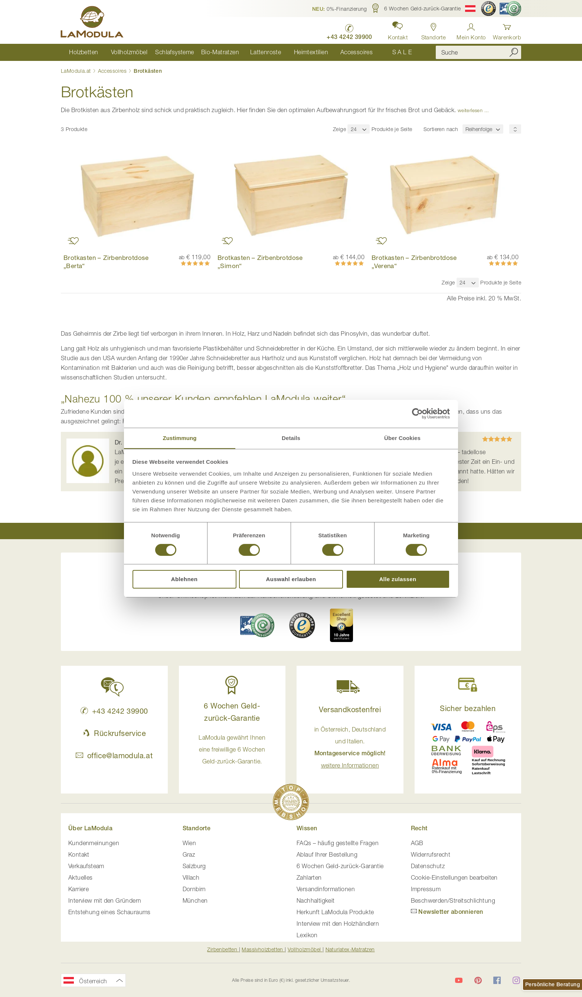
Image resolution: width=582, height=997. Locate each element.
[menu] (243, 52)
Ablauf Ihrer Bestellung (327, 854)
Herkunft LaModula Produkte (335, 912)
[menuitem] (84, 52)
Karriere (78, 889)
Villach (191, 877)
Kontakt (78, 854)
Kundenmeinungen (93, 843)
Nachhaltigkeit (316, 900)
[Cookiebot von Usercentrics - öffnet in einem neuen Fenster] (417, 413)
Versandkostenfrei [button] (350, 709)
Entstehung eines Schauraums (109, 912)
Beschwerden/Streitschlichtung (453, 900)
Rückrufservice (114, 733)
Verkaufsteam (86, 866)
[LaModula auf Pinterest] (478, 980)
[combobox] (478, 52)
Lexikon (307, 935)
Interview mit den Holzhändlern (338, 923)
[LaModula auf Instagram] (516, 980)
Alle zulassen (397, 579)
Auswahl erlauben (291, 579)
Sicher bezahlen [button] (468, 708)
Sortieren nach (441, 129)
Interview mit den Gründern (104, 900)
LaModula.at (76, 71)
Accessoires (113, 71)
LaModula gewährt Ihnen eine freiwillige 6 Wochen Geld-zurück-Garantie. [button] (232, 749)
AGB (417, 843)
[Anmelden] (471, 29)
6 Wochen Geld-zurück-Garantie (340, 866)
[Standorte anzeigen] (433, 29)
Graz (189, 854)
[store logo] (92, 23)
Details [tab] (291, 437)
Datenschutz (428, 866)
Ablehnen (184, 579)
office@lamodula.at (114, 755)
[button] (339, 8)
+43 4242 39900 (114, 711)
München (195, 900)
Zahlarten (309, 877)
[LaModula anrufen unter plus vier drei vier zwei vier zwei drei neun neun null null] (349, 30)
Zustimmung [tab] (180, 437)
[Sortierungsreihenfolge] (515, 129)
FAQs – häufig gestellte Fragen (338, 843)
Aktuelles (80, 877)
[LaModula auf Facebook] (497, 980)
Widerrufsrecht (431, 854)
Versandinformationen (326, 889)
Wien (189, 843)
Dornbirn (194, 889)
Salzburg (194, 866)
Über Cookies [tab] (402, 437)
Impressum (426, 889)
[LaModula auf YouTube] (459, 980)
